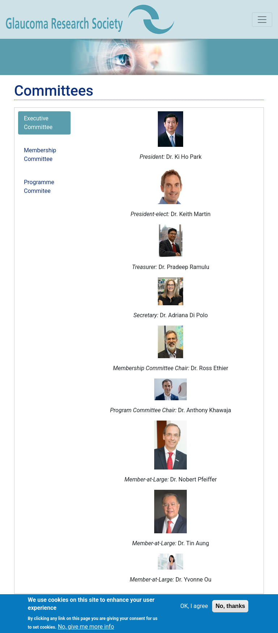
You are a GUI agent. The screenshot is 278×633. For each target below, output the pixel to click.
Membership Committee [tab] (40, 154)
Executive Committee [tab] (38, 123)
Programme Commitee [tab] (39, 186)
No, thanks (230, 609)
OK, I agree (194, 608)
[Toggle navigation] (262, 19)
